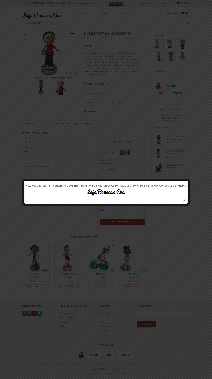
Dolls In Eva (95, 38)
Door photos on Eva (107, 326)
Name (103, 199)
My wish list (168, 3)
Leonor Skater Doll (68, 274)
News (82, 13)
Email (103, 209)
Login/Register (149, 3)
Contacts (122, 13)
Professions (104, 330)
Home (86, 38)
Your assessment (108, 169)
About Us (106, 13)
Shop (71, 13)
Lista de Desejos (67, 317)
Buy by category (41, 23)
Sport (104, 38)
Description (31, 123)
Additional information (56, 123)
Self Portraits (104, 313)
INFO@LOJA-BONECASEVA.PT (94, 3)
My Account (65, 313)
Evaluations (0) (83, 123)
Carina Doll (36, 274)
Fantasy (102, 322)
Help (93, 13)
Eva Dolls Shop (120, 373)
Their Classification (109, 160)
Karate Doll (133, 274)
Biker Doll (100, 274)
